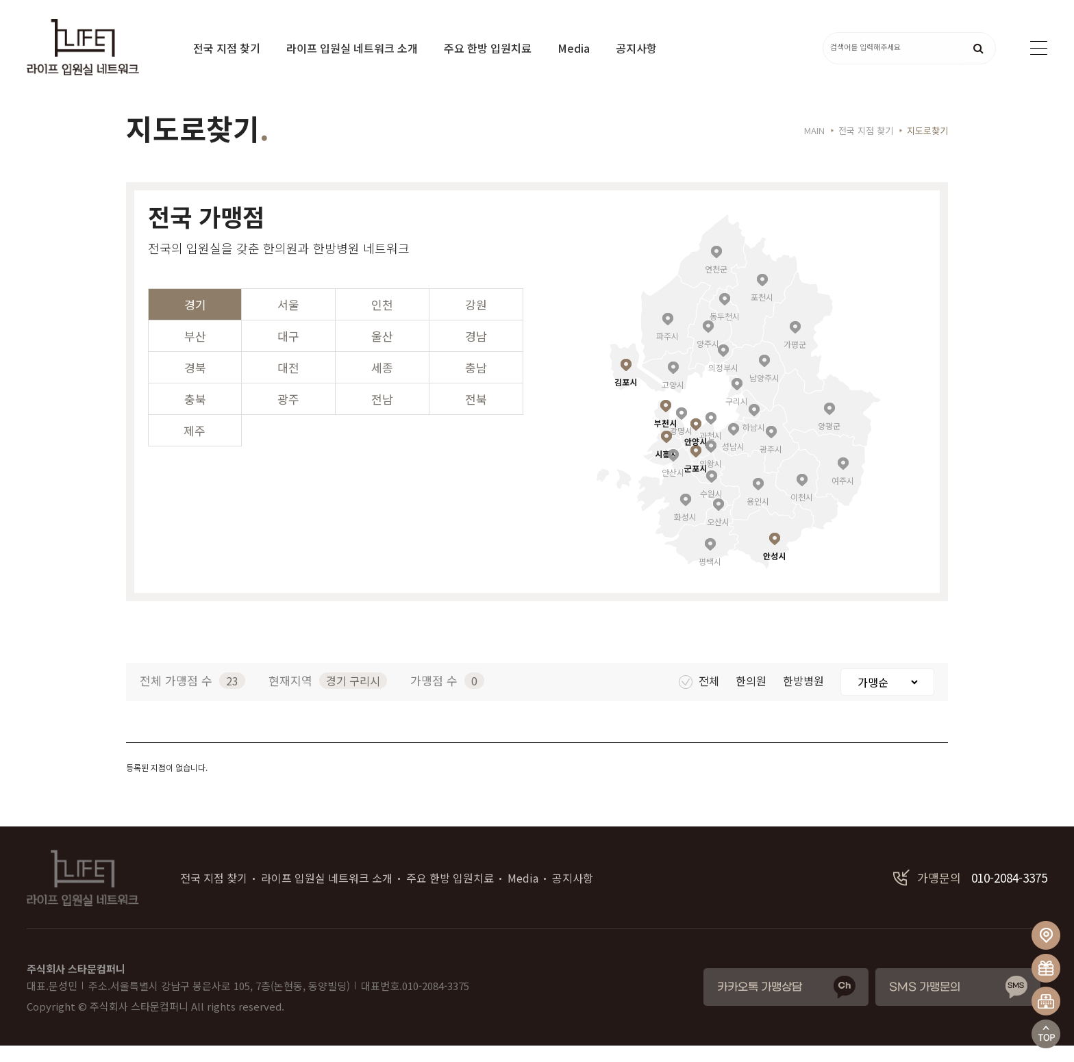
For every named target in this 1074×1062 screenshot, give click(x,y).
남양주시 (764, 393)
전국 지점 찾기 (226, 48)
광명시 (681, 446)
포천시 (762, 312)
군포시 (695, 484)
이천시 (801, 512)
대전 (288, 383)
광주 (288, 415)
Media (574, 48)
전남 (382, 415)
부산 (195, 352)
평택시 (710, 577)
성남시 (733, 462)
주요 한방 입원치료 (488, 48)
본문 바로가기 (0, 0)
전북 (476, 415)
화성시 (685, 532)
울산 (382, 352)
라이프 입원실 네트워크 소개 (352, 48)
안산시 (673, 488)
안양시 (695, 457)
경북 (195, 383)
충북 (195, 415)
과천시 (710, 451)
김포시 (625, 397)
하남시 (753, 443)
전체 (700, 697)
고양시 (673, 400)
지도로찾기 (927, 146)
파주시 (667, 351)
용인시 (758, 516)
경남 (476, 352)
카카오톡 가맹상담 (759, 1004)
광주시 (771, 464)
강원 (476, 320)
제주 (194, 446)
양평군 (829, 441)
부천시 (665, 438)
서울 (288, 320)
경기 (195, 320)
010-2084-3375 (970, 894)
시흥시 (666, 469)
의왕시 (710, 479)
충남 (476, 383)
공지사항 (636, 48)
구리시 (736, 417)
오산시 (718, 537)
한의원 (752, 697)
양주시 (708, 359)
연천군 (716, 284)
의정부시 (723, 383)
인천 (382, 320)
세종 (382, 383)
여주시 (843, 496)
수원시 (711, 509)
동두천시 (725, 332)
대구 (288, 352)
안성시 (774, 571)
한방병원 (805, 697)
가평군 (795, 360)
